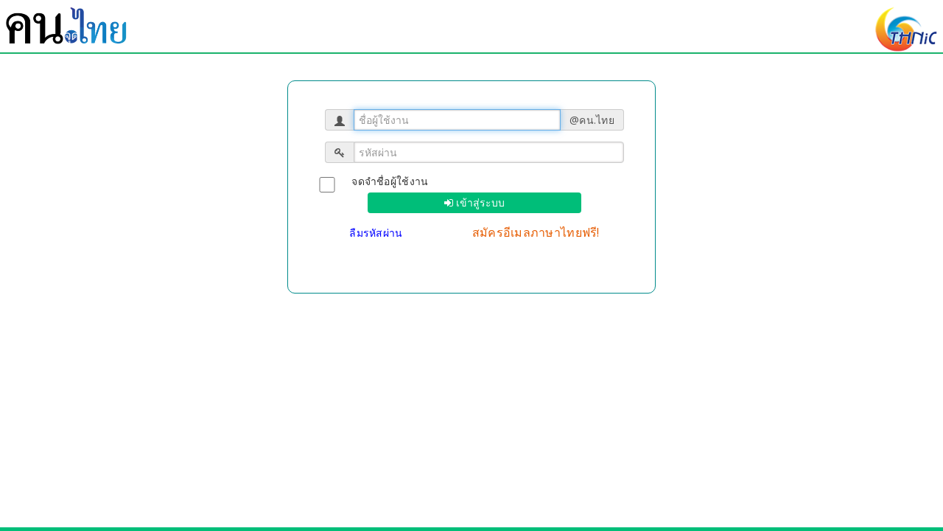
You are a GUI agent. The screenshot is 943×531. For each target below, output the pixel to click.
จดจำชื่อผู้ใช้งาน (389, 181)
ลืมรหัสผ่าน (377, 233)
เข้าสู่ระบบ (479, 203)
